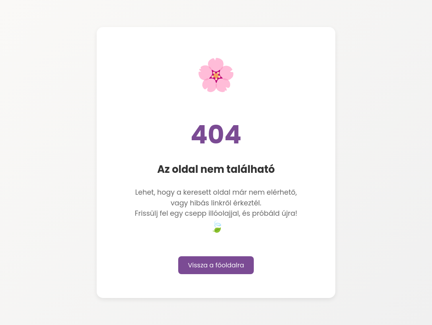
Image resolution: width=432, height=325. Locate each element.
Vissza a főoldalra (216, 265)
